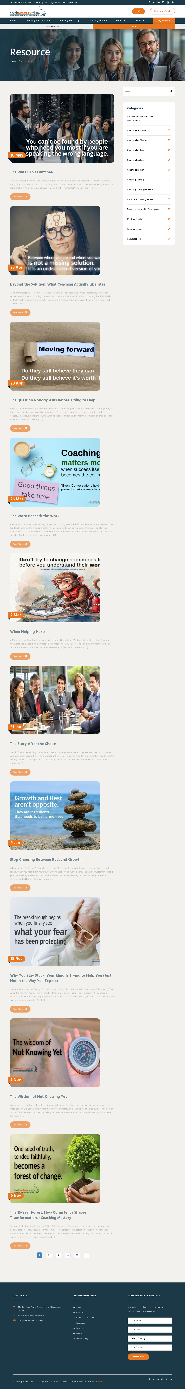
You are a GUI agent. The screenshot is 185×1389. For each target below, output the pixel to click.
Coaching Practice (135, 160)
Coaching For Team (136, 150)
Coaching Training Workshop (140, 189)
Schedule (120, 20)
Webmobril (98, 1381)
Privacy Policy (80, 1338)
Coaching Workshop (69, 20)
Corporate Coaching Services (141, 199)
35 (77, 1259)
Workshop (79, 1323)
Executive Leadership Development (144, 209)
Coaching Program (135, 170)
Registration (164, 20)
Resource (139, 20)
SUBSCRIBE (138, 1356)
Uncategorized (134, 239)
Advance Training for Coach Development (140, 118)
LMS (138, 11)
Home (14, 62)
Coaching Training (135, 179)
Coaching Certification (38, 20)
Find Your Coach (162, 11)
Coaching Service (98, 20)
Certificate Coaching (83, 1317)
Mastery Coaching (135, 219)
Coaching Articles (51, 26)
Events (77, 1333)
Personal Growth (135, 229)
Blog (134, 26)
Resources (79, 1328)
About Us (78, 1312)
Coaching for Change (137, 140)
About (13, 20)
